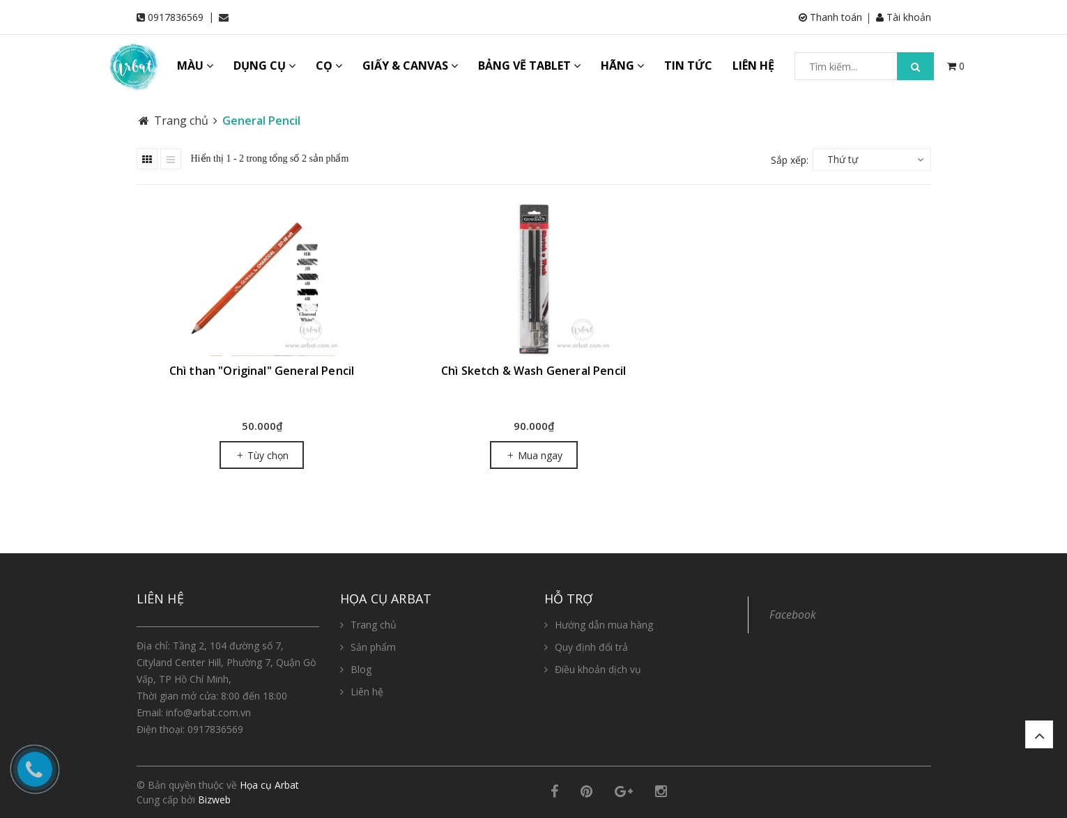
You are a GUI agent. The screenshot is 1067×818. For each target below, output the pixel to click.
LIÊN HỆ (753, 65)
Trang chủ (374, 624)
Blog (361, 669)
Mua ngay (533, 455)
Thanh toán (830, 17)
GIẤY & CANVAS (410, 65)
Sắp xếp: (789, 160)
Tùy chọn (262, 455)
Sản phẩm (373, 647)
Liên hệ (367, 691)
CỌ (329, 65)
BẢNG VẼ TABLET (529, 65)
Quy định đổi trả (591, 647)
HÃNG (622, 65)
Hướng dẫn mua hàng (604, 624)
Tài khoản (903, 17)
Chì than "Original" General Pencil (261, 370)
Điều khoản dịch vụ (598, 669)
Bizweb (214, 799)
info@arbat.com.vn (208, 712)
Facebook (792, 614)
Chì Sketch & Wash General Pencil (533, 370)
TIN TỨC (688, 65)
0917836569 (176, 17)
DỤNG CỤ (264, 65)
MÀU (195, 65)
